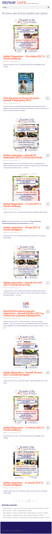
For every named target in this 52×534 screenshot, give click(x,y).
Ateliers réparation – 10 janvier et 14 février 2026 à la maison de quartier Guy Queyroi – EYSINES (25, 513)
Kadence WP (24, 530)
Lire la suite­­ (25, 167)
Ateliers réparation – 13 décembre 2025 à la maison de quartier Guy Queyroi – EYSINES (23, 515)
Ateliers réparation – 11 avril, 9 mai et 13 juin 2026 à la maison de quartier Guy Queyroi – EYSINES (26, 508)
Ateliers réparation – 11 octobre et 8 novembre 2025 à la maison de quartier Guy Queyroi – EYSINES (26, 517)
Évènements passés (13, 61)
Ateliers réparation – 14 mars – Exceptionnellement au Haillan (17, 510)
